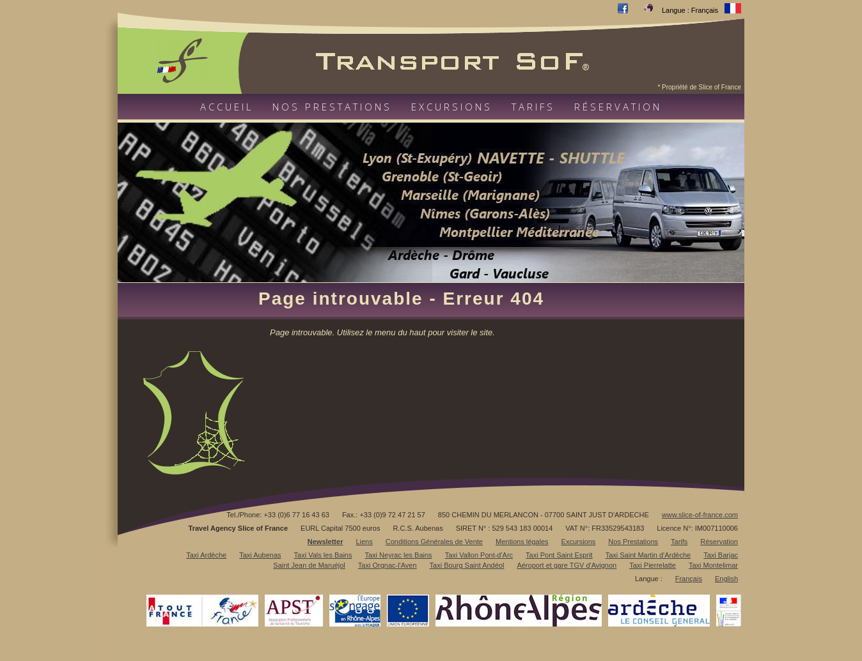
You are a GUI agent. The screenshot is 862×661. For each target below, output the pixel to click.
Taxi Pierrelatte (652, 565)
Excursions (451, 106)
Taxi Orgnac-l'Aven (387, 565)
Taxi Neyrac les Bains (398, 555)
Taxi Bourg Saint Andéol (467, 565)
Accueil (226, 106)
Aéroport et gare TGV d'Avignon (566, 565)
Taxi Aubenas (260, 555)
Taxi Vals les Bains (323, 555)
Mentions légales (522, 541)
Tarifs (533, 106)
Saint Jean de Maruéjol (309, 565)
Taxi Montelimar (713, 565)
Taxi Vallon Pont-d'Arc (479, 555)
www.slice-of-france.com (700, 515)
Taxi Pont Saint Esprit (559, 555)
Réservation (618, 106)
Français (688, 578)
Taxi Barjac (720, 555)
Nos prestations (332, 106)
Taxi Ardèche (206, 555)
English (726, 578)
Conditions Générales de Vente (434, 541)
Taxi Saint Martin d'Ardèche (648, 555)
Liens (364, 541)
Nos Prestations (633, 541)
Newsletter (325, 541)
